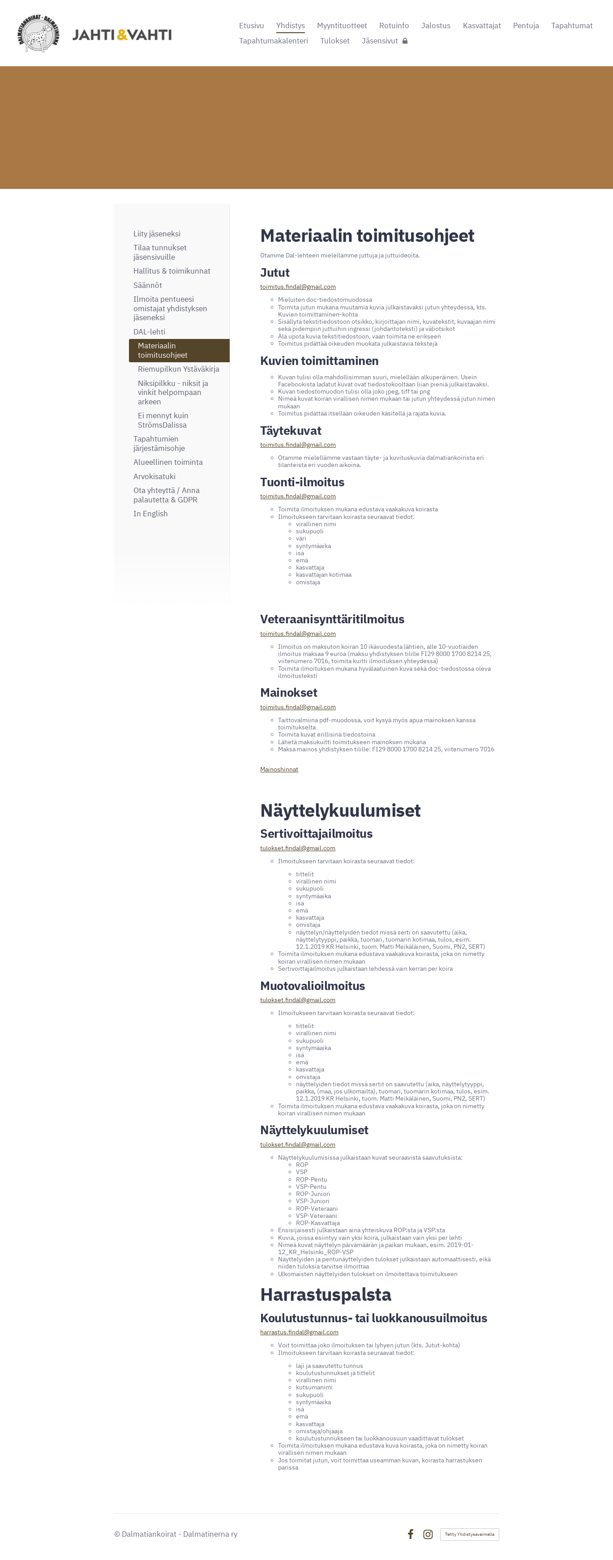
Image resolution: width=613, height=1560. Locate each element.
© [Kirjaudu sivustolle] (118, 1534)
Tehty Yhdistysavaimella (469, 1534)
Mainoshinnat (279, 769)
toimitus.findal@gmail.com (298, 287)
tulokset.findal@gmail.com (297, 848)
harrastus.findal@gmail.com (299, 1332)
